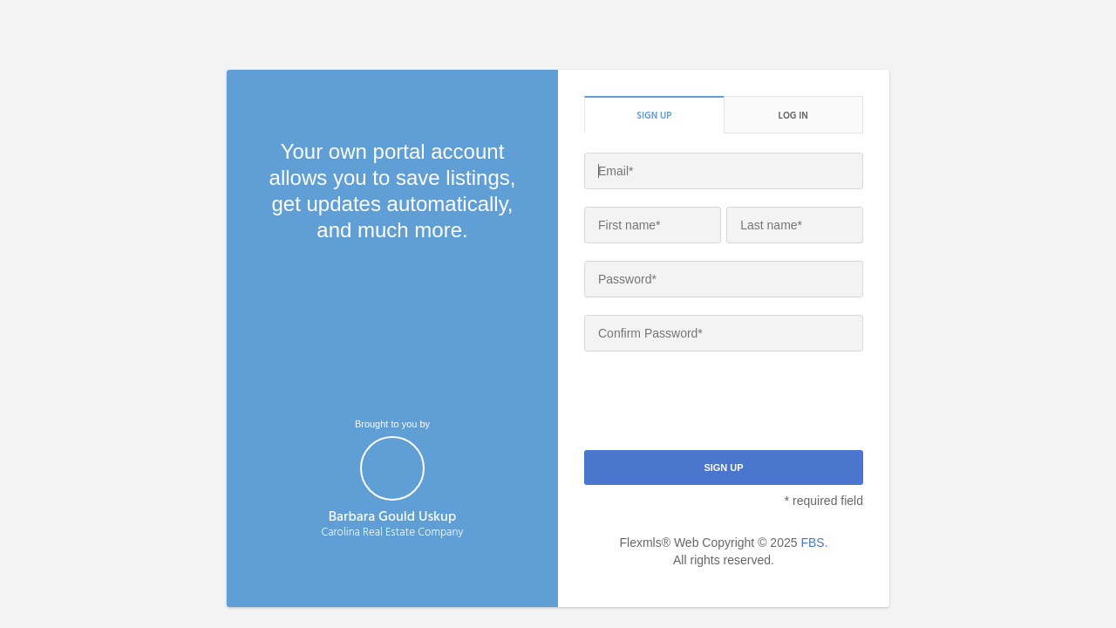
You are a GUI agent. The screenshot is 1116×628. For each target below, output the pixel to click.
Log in (793, 115)
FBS (812, 543)
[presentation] (716, 403)
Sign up (653, 115)
